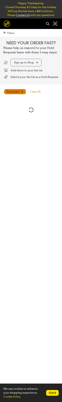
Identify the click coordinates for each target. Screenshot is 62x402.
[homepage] (7, 23)
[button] (55, 24)
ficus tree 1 (15, 91)
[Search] (48, 24)
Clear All (35, 91)
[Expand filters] (31, 33)
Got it (52, 392)
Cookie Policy (12, 396)
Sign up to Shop (26, 62)
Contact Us (23, 15)
